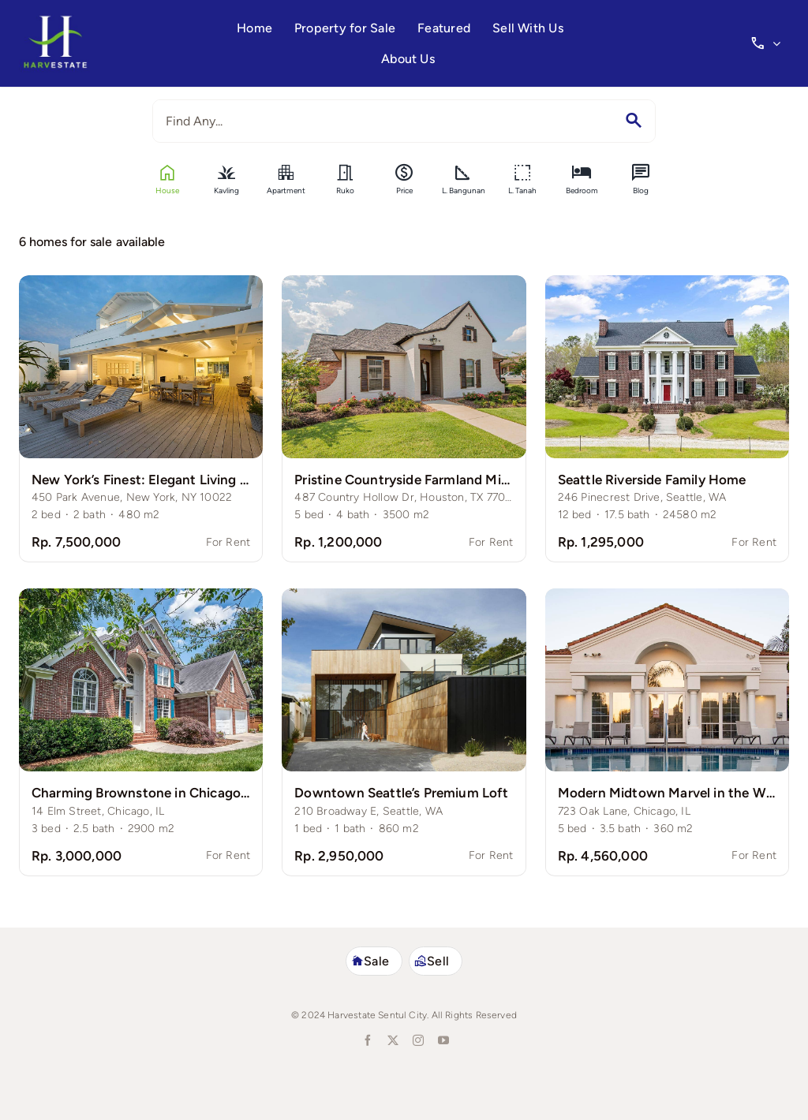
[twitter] (391, 1040)
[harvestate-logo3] (55, 21)
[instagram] (416, 1040)
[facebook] (366, 1040)
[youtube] (442, 1040)
